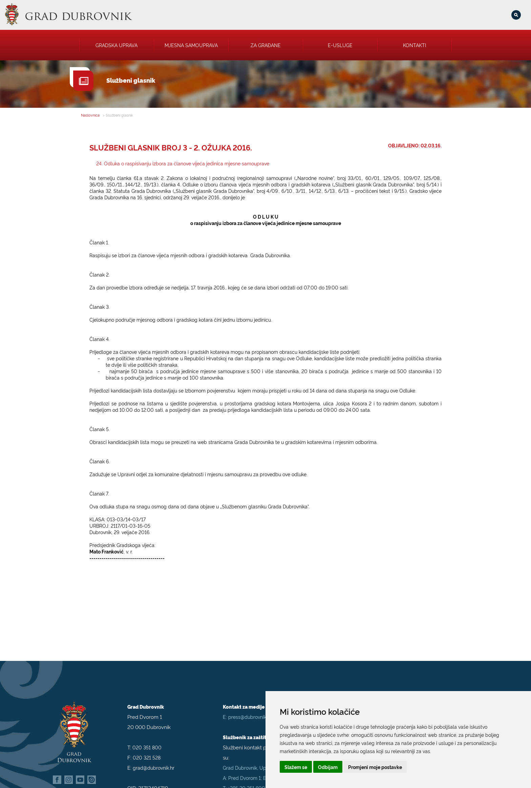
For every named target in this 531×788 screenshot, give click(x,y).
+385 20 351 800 (246, 778)
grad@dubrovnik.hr (153, 758)
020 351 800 (147, 738)
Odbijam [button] (328, 767)
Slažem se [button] (295, 767)
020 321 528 (147, 748)
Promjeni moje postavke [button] (375, 767)
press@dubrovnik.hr (250, 707)
